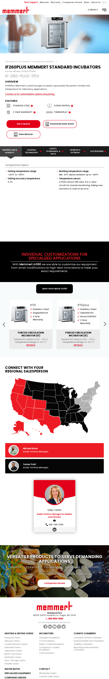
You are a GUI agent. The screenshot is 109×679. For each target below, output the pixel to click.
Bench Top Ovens (13, 654)
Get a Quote (23, 124)
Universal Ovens (12, 638)
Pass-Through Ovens (15, 661)
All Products (11, 62)
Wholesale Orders (48, 673)
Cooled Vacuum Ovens (16, 644)
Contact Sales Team (49, 677)
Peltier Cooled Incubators (51, 644)
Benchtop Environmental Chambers (86, 649)
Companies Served (72, 2)
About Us (96, 2)
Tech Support (31, 2)
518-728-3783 (54, 524)
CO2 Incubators (47, 641)
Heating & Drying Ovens (19, 633)
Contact (93, 10)
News (86, 2)
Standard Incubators (49, 638)
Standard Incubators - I (44, 62)
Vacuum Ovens (12, 641)
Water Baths (12, 669)
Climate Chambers (85, 633)
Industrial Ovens (13, 648)
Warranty (55, 2)
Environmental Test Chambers (89, 641)
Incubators (25, 62)
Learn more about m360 (54, 289)
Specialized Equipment (18, 673)
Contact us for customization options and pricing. (30, 94)
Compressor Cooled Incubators (49, 649)
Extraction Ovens (13, 657)
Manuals (44, 2)
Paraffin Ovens (12, 664)
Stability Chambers (83, 644)
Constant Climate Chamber (88, 638)
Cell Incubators (46, 653)
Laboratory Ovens (13, 651)
